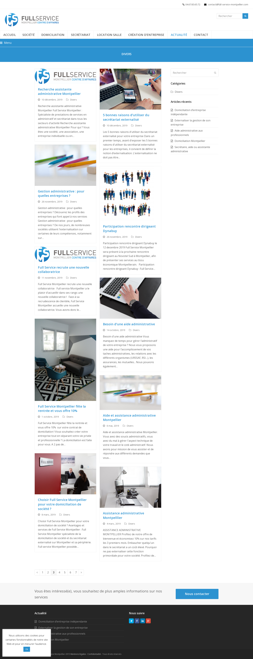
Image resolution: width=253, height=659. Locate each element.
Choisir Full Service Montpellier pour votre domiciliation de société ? (62, 504)
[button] (6, 43)
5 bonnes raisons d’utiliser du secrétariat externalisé (126, 117)
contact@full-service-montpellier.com (228, 4)
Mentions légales (78, 654)
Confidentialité (94, 654)
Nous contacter (197, 594)
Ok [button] (26, 649)
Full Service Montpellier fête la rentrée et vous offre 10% (62, 408)
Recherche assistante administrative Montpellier (59, 91)
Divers (73, 99)
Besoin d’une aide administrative (129, 324)
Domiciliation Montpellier (190, 141)
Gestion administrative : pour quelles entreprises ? (61, 193)
